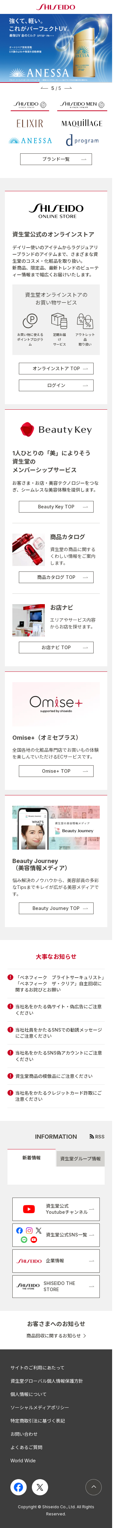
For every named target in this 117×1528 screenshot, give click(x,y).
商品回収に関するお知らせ (53, 1335)
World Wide (23, 1460)
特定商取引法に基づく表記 (37, 1420)
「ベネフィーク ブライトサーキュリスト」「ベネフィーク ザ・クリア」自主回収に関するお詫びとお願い (59, 984)
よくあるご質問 (26, 1447)
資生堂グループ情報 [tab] (80, 1158)
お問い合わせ (24, 1434)
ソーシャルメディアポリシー (39, 1407)
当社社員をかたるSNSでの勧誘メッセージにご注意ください (58, 1033)
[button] (44, 88)
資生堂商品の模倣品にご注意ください (54, 1076)
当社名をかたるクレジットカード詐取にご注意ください (58, 1096)
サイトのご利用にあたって (37, 1367)
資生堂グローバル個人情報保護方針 (46, 1381)
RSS (100, 1136)
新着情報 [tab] (31, 1157)
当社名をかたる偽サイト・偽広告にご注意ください (58, 1009)
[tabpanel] (56, 1176)
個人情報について (28, 1394)
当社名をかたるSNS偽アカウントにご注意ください (58, 1056)
